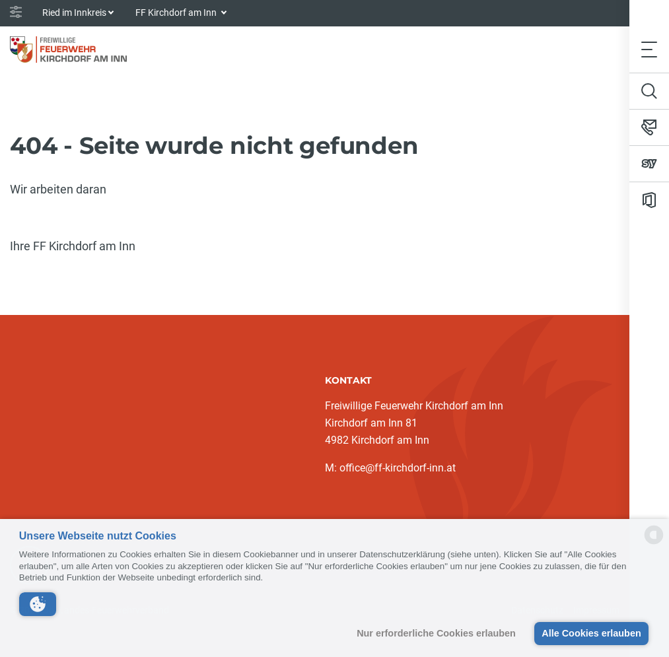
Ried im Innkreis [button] (74, 12)
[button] (37, 604)
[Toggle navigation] (649, 49)
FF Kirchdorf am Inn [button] (177, 12)
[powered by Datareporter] (653, 543)
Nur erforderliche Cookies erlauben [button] (436, 633)
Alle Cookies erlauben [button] (591, 633)
